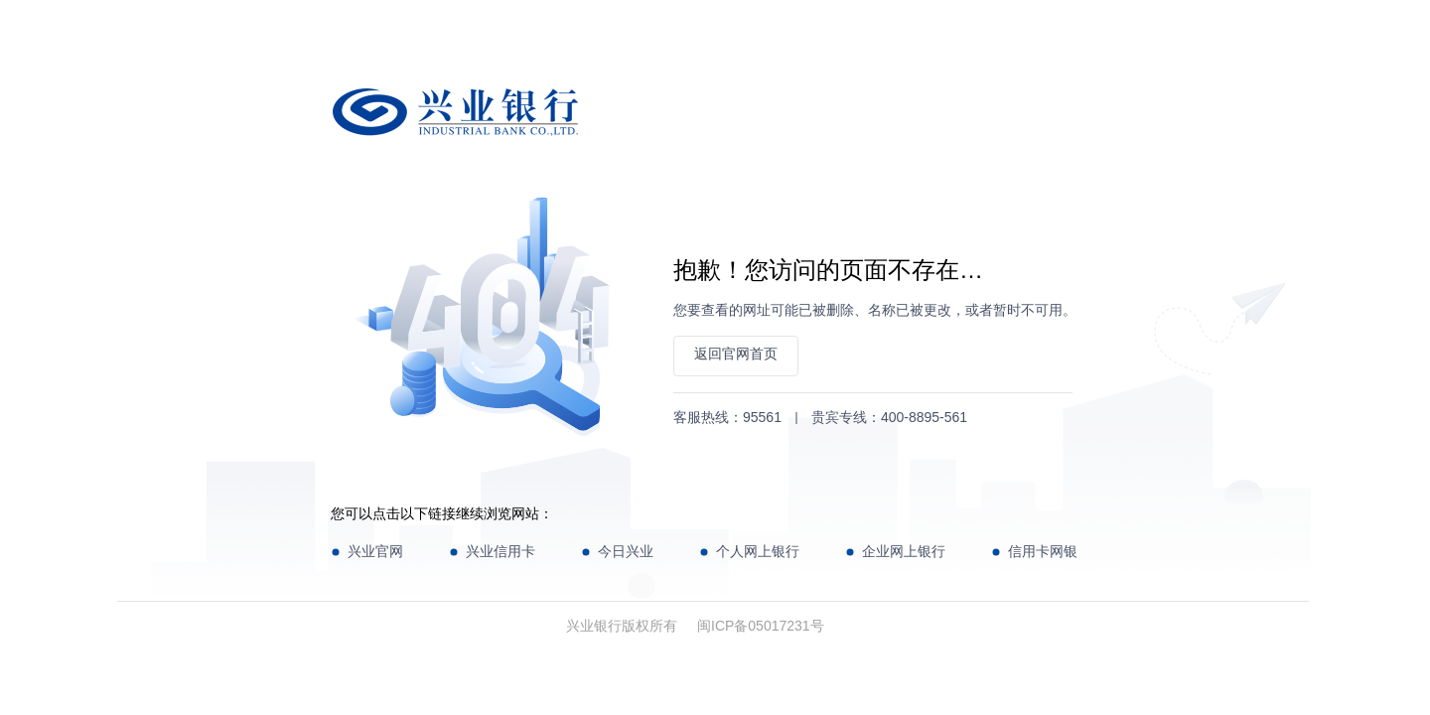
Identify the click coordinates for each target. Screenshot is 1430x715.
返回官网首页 (736, 353)
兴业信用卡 (500, 551)
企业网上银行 (903, 551)
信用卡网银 (1042, 551)
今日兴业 (625, 551)
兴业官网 (375, 551)
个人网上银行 (757, 551)
